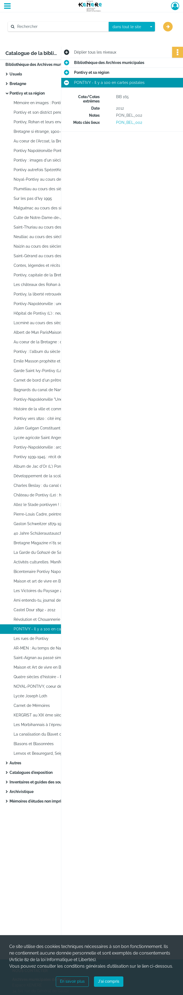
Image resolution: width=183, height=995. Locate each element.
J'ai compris (108, 981)
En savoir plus (72, 981)
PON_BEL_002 (129, 122)
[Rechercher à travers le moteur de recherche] (61, 27)
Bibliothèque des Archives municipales (40, 64)
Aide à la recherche (29, 36)
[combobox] (132, 27)
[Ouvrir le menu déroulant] (7, 6)
